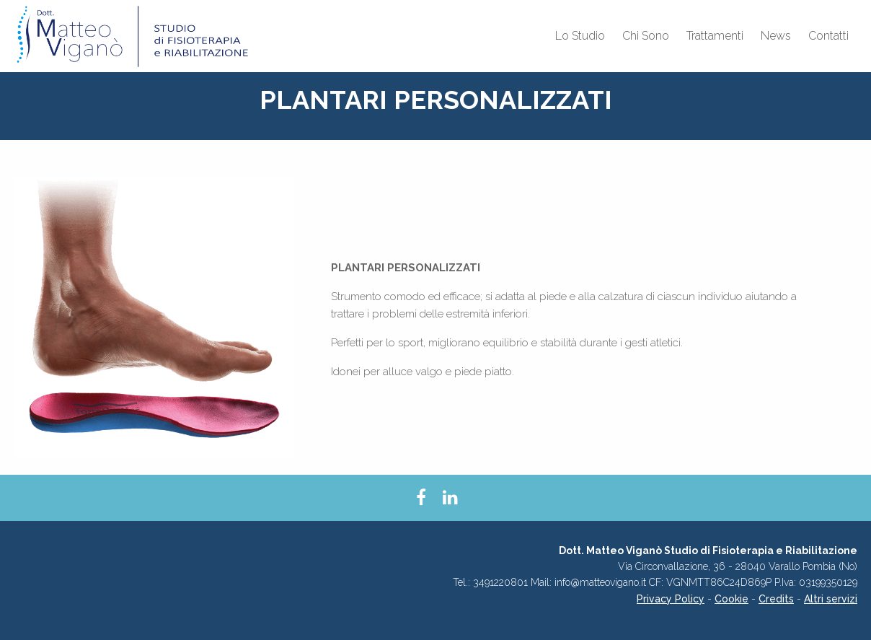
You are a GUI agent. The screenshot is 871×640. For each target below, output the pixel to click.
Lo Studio (580, 36)
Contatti (828, 36)
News (776, 36)
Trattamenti (714, 36)
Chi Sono (645, 36)
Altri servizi (830, 599)
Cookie (731, 599)
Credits (776, 599)
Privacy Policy (670, 599)
